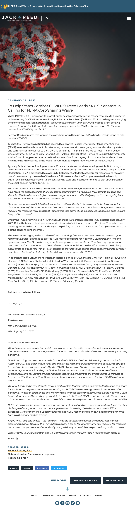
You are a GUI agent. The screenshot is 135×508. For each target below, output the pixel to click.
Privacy (100, 495)
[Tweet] (59, 468)
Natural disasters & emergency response (31, 454)
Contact (85, 495)
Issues (61, 495)
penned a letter (38, 157)
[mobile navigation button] (129, 18)
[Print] (13, 468)
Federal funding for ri (20, 450)
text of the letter (22, 292)
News (72, 495)
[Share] (42, 468)
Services (47, 495)
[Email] (27, 468)
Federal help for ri (18, 458)
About (34, 495)
